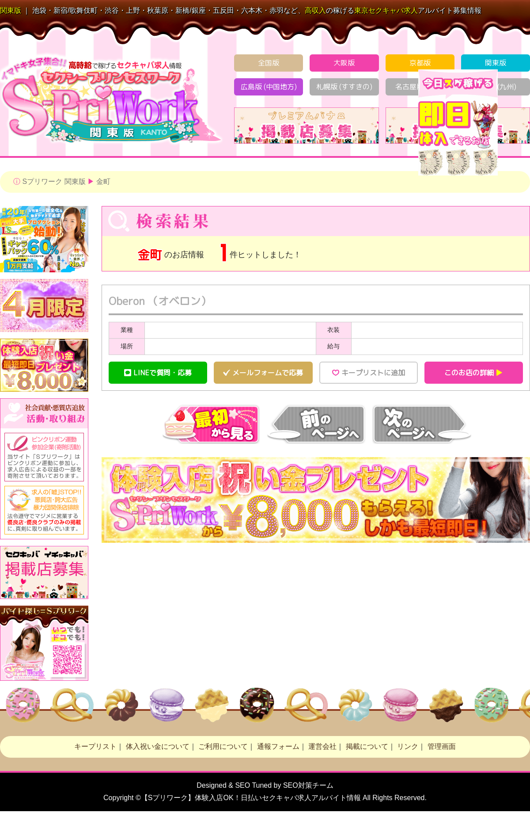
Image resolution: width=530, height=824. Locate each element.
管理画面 (442, 746)
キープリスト (95, 746)
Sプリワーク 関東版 (53, 181)
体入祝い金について (157, 746)
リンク (407, 746)
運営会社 (322, 746)
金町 (103, 181)
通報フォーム (278, 746)
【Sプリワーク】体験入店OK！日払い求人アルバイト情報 (251, 797)
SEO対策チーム (308, 785)
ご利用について (223, 746)
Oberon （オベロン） (160, 301)
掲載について (367, 746)
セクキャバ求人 (386, 10)
